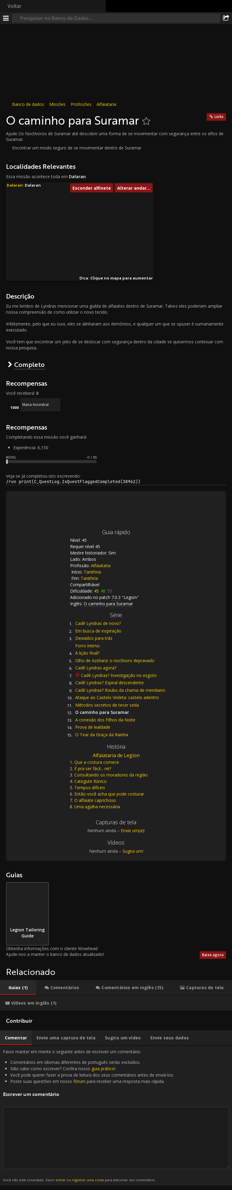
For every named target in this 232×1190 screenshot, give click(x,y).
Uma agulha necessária (97, 806)
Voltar (14, 6)
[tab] (18, 987)
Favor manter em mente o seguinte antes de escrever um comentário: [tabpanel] (116, 1115)
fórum (79, 1081)
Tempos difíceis (89, 787)
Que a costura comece (96, 762)
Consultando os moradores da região (111, 775)
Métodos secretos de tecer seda (107, 705)
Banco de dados (28, 104)
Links (219, 116)
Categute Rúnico (90, 781)
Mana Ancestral (35, 404)
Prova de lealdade (92, 727)
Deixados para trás (93, 638)
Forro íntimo (87, 646)
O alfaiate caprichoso (95, 800)
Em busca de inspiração (98, 631)
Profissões (81, 104)
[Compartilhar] (226, 18)
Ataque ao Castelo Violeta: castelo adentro (117, 697)
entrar (61, 1180)
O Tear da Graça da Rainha (101, 734)
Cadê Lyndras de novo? (98, 623)
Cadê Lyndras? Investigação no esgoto (119, 675)
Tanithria (92, 572)
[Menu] (6, 18)
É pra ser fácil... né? (92, 768)
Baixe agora (213, 954)
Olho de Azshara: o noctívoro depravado (114, 660)
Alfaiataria (106, 104)
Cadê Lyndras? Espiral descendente (109, 682)
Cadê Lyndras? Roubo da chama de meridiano (120, 690)
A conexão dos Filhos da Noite (105, 720)
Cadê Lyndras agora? (95, 668)
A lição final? (87, 653)
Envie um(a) (132, 830)
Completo (29, 364)
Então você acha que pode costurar (109, 794)
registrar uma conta (88, 1180)
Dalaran (15, 185)
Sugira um (132, 851)
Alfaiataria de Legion (116, 755)
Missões (57, 104)
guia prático (103, 1068)
